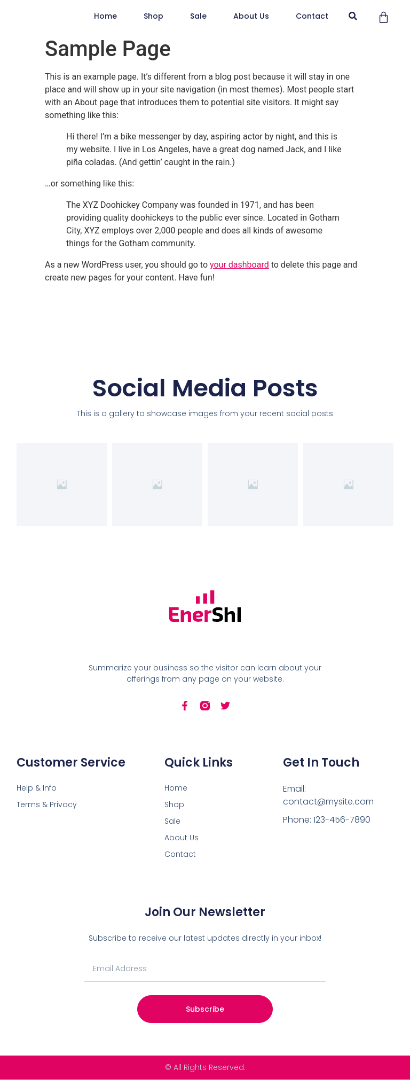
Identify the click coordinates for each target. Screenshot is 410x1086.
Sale (267, 19)
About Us (320, 19)
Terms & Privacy (47, 811)
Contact (275, 32)
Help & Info (37, 794)
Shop (306, 6)
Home (257, 6)
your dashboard (239, 271)
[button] (376, 19)
